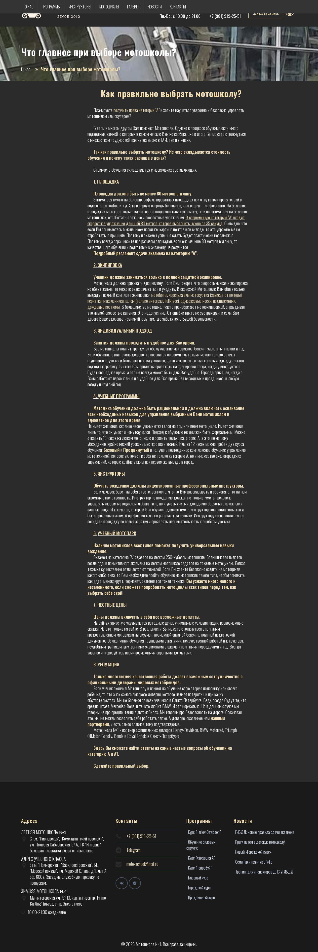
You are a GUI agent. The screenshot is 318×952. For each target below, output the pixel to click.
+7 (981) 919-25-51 (225, 16)
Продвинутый (136, 450)
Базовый (111, 450)
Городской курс (199, 888)
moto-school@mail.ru (142, 864)
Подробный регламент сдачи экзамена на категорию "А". (145, 253)
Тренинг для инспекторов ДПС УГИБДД (264, 872)
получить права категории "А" (136, 110)
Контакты (178, 7)
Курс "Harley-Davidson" (204, 832)
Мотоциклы (109, 7)
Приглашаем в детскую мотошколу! (260, 842)
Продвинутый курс (201, 898)
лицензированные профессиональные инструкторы (195, 485)
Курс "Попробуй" (199, 868)
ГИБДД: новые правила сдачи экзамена (264, 832)
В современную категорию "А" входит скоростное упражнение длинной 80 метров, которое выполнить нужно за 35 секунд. (166, 220)
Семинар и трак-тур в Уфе (253, 862)
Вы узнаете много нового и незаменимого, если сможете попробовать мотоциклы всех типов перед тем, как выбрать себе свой (161, 587)
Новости (155, 7)
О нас (29, 7)
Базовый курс (198, 878)
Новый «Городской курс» (253, 852)
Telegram (133, 850)
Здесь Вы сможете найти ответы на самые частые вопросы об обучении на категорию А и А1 (159, 751)
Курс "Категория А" (201, 858)
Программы (51, 7)
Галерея (133, 7)
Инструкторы (80, 7)
